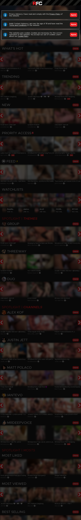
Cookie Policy (23, 36)
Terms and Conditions (18, 25)
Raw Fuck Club (37, 3)
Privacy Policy (54, 14)
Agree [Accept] (73, 15)
